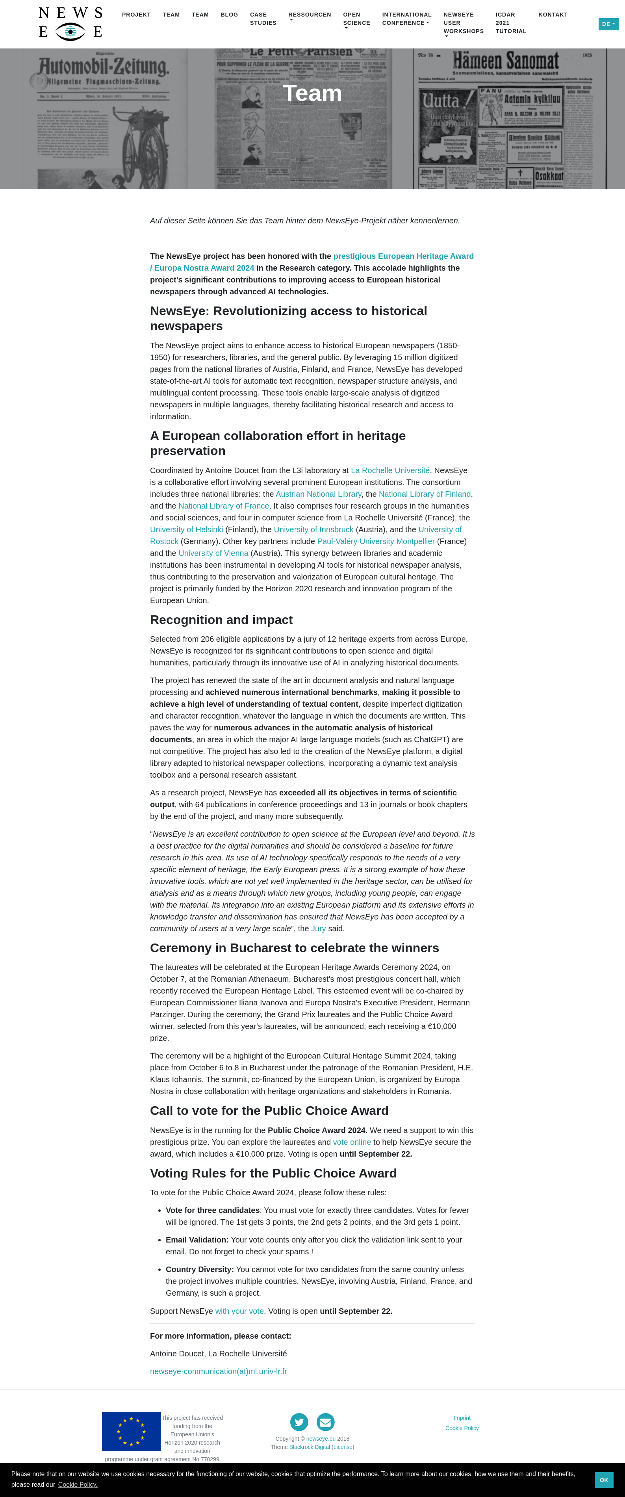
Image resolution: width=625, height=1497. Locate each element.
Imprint (462, 1418)
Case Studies (263, 18)
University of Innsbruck (314, 529)
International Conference (407, 18)
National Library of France (223, 505)
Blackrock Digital (309, 1447)
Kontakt (553, 14)
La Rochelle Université (390, 470)
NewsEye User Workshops (464, 22)
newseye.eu (321, 1439)
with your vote (239, 1311)
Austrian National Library (319, 494)
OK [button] (604, 1480)
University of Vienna (213, 553)
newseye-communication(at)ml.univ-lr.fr (218, 1371)
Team (171, 14)
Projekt (136, 14)
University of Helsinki (186, 529)
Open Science (356, 18)
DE (606, 24)
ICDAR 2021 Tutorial (511, 22)
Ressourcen (310, 14)
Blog (229, 14)
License (343, 1447)
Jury (317, 928)
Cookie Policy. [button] (78, 1484)
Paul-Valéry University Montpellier (376, 541)
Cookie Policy (462, 1428)
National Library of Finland (425, 494)
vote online (352, 1142)
